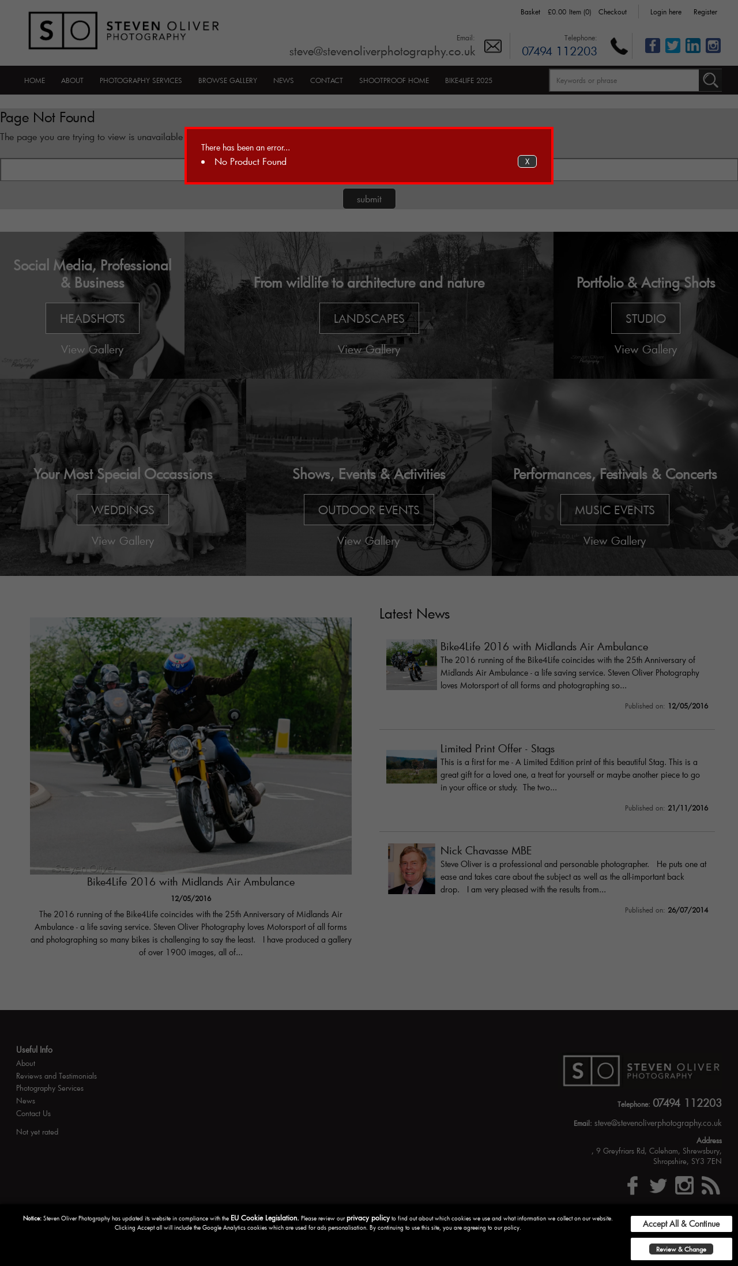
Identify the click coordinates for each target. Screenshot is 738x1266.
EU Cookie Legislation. (265, 1217)
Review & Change (681, 1249)
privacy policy (368, 1217)
